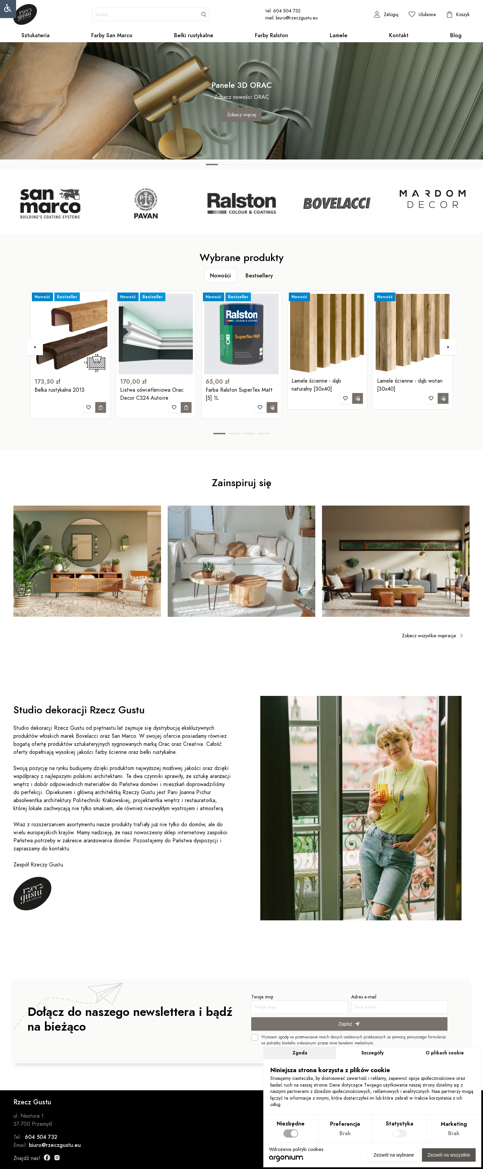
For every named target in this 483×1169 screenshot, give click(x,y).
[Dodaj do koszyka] (100, 421)
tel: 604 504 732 (283, 11)
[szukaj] (151, 14)
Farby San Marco (111, 35)
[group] (50, 203)
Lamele (338, 35)
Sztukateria (35, 35)
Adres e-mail (372, 1006)
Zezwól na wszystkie (448, 1155)
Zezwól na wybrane (394, 1155)
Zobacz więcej (241, 115)
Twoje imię (290, 1006)
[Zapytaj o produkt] (272, 421)
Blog (456, 35)
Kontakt (399, 35)
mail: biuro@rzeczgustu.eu (291, 18)
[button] (212, 164)
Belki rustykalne (193, 35)
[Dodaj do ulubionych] (88, 421)
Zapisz (331, 1023)
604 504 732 (41, 1137)
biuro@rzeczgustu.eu (55, 1145)
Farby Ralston (271, 35)
